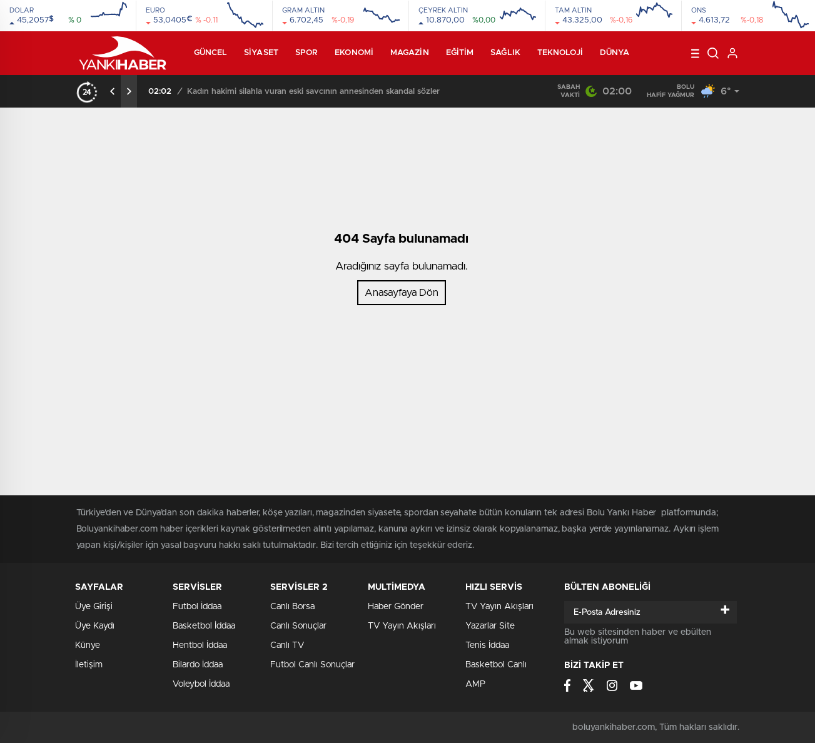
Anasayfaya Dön (401, 293)
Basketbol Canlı (496, 664)
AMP (475, 684)
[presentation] (112, 91)
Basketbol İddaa (204, 626)
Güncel (211, 53)
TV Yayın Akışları (402, 626)
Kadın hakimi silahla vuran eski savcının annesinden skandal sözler (313, 92)
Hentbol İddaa (200, 645)
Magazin (409, 53)
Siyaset (261, 53)
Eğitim (460, 53)
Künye (87, 645)
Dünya (615, 53)
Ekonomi (354, 53)
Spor (306, 53)
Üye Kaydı (94, 626)
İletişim (89, 664)
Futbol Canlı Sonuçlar (312, 664)
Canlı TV (287, 645)
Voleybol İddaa (201, 684)
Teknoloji (560, 53)
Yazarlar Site (490, 626)
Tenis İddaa (487, 645)
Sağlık (505, 53)
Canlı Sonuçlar (298, 626)
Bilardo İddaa (198, 664)
